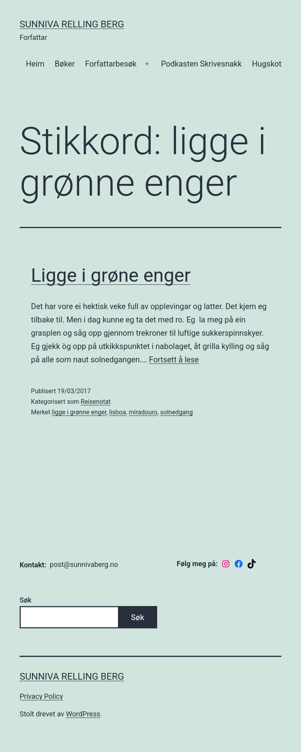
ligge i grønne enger (79, 412)
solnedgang (176, 412)
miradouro (143, 412)
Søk (25, 600)
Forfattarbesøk (110, 63)
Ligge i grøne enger (110, 275)
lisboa (117, 412)
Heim (35, 63)
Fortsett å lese (174, 359)
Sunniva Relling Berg (72, 24)
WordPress (83, 714)
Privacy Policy (41, 696)
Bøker (65, 63)
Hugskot (266, 63)
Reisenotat (96, 401)
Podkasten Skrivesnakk (201, 63)
